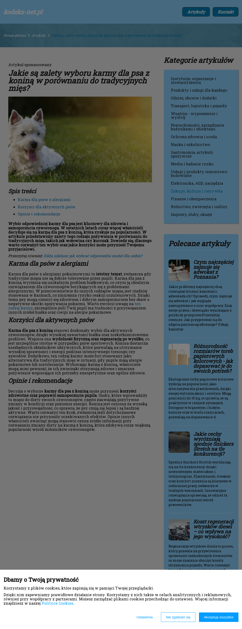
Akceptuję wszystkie (218, 617)
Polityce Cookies (57, 603)
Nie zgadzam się (178, 617)
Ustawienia (145, 617)
